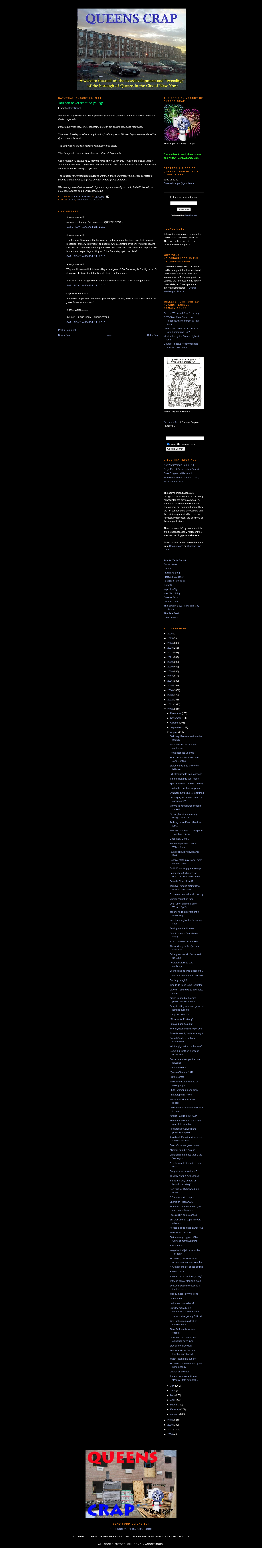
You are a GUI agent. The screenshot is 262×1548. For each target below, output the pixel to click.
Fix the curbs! (177, 1077)
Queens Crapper (81, 197)
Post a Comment (67, 330)
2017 (170, 676)
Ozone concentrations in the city (186, 894)
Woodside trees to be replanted (186, 985)
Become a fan (171, 422)
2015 (170, 685)
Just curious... (177, 1245)
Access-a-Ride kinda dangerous (186, 1227)
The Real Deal (171, 613)
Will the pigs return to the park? (186, 1046)
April (173, 1400)
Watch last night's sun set (183, 1358)
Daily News (74, 108)
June (173, 1390)
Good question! (178, 1067)
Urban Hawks (171, 617)
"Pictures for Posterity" (181, 1019)
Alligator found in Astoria (182, 1150)
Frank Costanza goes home (184, 1145)
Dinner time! (176, 1298)
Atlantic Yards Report (175, 560)
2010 (170, 709)
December (176, 713)
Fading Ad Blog (172, 572)
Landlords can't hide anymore (185, 788)
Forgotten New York (174, 580)
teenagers (96, 200)
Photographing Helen (181, 1094)
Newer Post (64, 335)
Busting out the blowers (182, 928)
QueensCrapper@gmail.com (179, 183)
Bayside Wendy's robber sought (186, 1033)
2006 (170, 1434)
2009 (170, 1420)
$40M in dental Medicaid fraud (185, 1281)
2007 (170, 1429)
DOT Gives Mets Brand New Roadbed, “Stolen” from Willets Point (181, 321)
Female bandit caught (181, 1024)
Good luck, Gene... (179, 838)
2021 (170, 657)
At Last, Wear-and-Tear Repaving (181, 313)
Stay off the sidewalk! (181, 1345)
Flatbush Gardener (173, 576)
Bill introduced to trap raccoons (186, 774)
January (174, 1414)
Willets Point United (174, 481)
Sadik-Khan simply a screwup (185, 868)
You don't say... (177, 1271)
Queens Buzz (171, 597)
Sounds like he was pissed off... (186, 970)
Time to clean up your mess (184, 778)
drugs (71, 200)
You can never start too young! (186, 1276)
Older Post (152, 335)
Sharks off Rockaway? (181, 1201)
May (172, 1395)
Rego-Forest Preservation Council (181, 469)
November (176, 718)
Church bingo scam (180, 1371)
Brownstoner (170, 564)
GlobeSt (168, 585)
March (174, 1404)
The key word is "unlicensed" (185, 1176)
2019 (170, 666)
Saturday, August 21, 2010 (85, 226)
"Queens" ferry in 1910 (181, 1072)
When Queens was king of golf (186, 1028)
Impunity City (170, 589)
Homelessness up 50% (182, 752)
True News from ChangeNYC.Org (181, 477)
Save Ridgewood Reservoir (178, 473)
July (172, 1385)
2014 (170, 690)
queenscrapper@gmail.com (131, 1529)
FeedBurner (190, 215)
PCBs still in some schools (183, 1215)
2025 (170, 638)
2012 (170, 699)
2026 (170, 633)
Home (109, 335)
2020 (170, 662)
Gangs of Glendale (179, 1014)
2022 (170, 652)
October (174, 722)
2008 (170, 1424)
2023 (170, 647)
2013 (170, 695)
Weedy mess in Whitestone (184, 1293)
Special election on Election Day (186, 783)
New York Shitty (172, 593)
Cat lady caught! (178, 980)
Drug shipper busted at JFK (184, 1171)
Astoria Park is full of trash (183, 1116)
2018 (170, 671)
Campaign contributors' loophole (186, 975)
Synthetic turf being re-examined (187, 793)
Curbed (168, 568)
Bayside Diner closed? (181, 881)
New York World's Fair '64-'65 (179, 465)
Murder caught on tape (181, 899)
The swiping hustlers (180, 1232)
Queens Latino (171, 601)
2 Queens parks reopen (182, 1197)
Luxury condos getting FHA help (186, 1316)
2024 (170, 643)
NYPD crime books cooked (184, 941)
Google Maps (176, 546)
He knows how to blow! (182, 1303)
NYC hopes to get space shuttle (186, 1266)
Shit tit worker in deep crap (184, 1090)
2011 (170, 704)
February (175, 1409)
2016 (170, 680)
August (174, 732)
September (176, 727)
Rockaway (82, 200)
